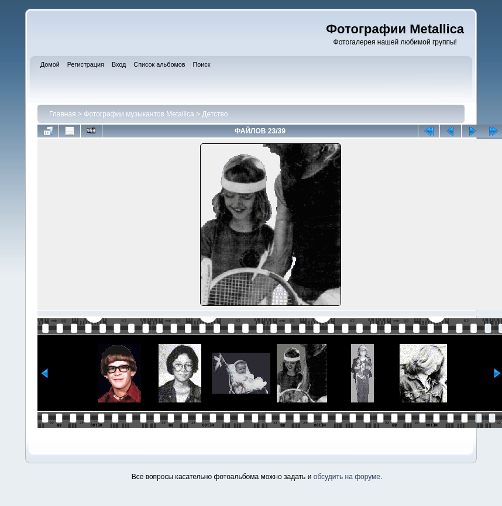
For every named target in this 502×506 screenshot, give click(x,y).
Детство (215, 114)
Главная (62, 114)
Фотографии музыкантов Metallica (139, 114)
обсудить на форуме (347, 477)
